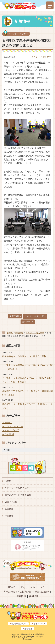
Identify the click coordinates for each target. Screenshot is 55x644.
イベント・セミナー (18, 34)
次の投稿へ (26, 322)
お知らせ (7, 422)
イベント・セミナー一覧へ (34, 316)
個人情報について (19, 624)
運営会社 (28, 629)
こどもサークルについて (17, 488)
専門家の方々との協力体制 (18, 495)
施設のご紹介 (11, 502)
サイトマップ (39, 624)
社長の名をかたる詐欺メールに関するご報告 (24, 356)
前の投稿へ (16, 316)
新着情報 (9, 509)
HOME (8, 481)
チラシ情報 (8, 434)
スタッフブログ (10, 430)
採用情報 (9, 516)
